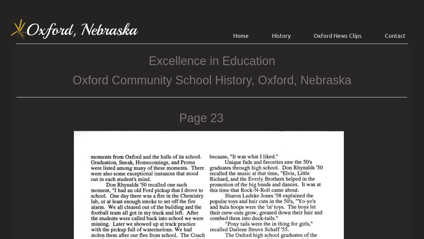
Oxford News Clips (338, 35)
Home (241, 35)
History (281, 35)
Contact (395, 35)
